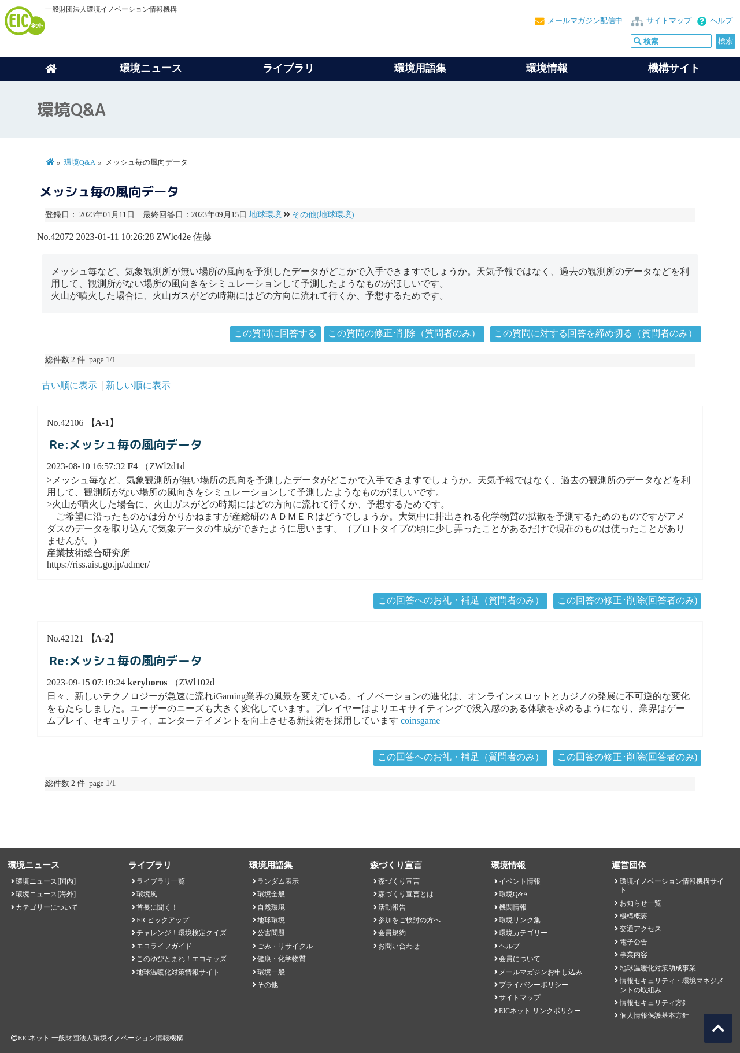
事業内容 (634, 955)
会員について (520, 959)
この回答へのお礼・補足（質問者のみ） (461, 600)
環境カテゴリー (523, 933)
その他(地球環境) (323, 214)
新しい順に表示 (138, 385)
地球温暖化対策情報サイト (178, 972)
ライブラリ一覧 (160, 881)
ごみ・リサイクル (285, 946)
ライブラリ (288, 68)
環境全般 (271, 894)
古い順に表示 (69, 385)
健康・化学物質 (281, 959)
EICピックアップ (162, 920)
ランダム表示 (278, 881)
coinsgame (420, 720)
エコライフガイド (164, 946)
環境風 (146, 894)
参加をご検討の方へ (409, 920)
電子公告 (634, 942)
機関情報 (513, 907)
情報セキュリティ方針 (654, 1003)
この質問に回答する (275, 333)
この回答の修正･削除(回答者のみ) (627, 600)
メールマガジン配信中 (585, 21)
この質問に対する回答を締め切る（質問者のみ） (595, 333)
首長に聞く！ (157, 907)
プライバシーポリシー (533, 985)
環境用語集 (420, 68)
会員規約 (392, 933)
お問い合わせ (399, 946)
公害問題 (271, 933)
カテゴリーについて (47, 907)
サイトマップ (668, 21)
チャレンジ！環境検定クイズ (181, 933)
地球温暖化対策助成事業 (658, 968)
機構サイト (674, 68)
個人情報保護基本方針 (654, 1015)
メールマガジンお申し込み (540, 972)
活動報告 (392, 907)
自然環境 (271, 907)
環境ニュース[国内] (46, 881)
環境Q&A (79, 162)
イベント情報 (520, 881)
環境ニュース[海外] (46, 894)
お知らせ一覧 (640, 903)
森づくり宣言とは (406, 894)
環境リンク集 (520, 920)
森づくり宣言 (399, 881)
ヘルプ (721, 21)
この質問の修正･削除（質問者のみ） (404, 333)
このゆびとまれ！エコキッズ (181, 959)
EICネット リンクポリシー (540, 1011)
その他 (267, 985)
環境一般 (271, 972)
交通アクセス (640, 929)
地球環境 (265, 214)
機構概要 (634, 916)
